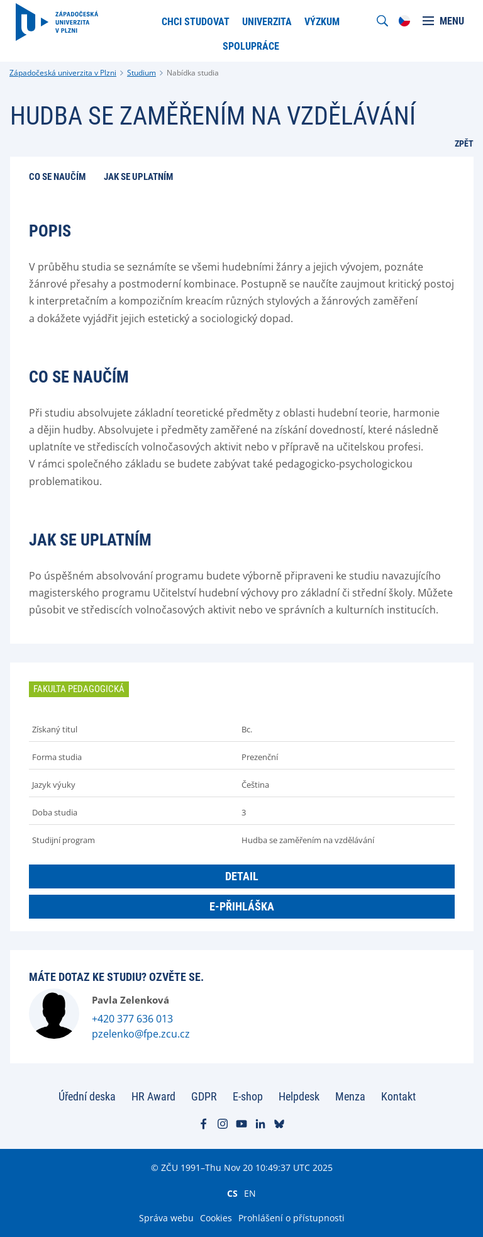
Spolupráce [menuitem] (251, 46)
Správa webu (166, 1218)
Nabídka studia (193, 72)
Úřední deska (87, 1096)
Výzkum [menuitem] (322, 22)
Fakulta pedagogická (79, 689)
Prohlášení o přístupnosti (291, 1218)
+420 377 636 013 (132, 1019)
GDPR (204, 1096)
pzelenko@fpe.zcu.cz (141, 1034)
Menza (350, 1096)
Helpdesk (299, 1096)
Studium (141, 72)
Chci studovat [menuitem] (196, 22)
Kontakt (398, 1096)
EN (250, 1193)
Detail (241, 876)
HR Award (153, 1096)
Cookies (216, 1218)
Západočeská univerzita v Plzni (62, 72)
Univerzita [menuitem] (267, 22)
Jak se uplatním (138, 176)
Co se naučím (57, 176)
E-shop (248, 1096)
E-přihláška (241, 906)
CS (232, 1193)
